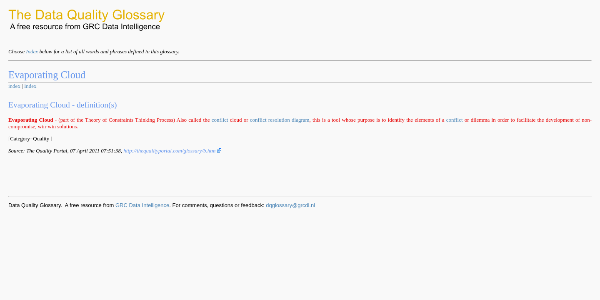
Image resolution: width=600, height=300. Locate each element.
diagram (301, 120)
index (14, 86)
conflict (220, 120)
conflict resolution (270, 120)
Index (32, 51)
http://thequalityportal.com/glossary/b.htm (172, 151)
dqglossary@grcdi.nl (290, 205)
